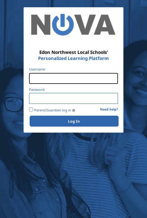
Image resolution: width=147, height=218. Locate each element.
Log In (74, 121)
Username (37, 69)
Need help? (109, 109)
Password (36, 89)
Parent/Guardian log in (52, 110)
